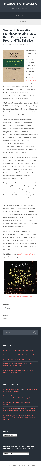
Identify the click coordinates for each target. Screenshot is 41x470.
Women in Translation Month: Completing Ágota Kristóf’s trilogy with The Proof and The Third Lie (19, 35)
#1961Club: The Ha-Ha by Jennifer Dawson (18, 350)
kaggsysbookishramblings (12, 389)
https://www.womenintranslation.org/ (20, 297)
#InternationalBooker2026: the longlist (16, 359)
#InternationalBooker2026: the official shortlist (19, 355)
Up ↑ (33, 465)
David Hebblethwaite (10, 396)
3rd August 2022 (9, 45)
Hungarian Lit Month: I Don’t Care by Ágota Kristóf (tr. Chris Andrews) (19, 417)
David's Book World (20, 4)
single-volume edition (25, 254)
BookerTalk (7, 402)
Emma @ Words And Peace (12, 415)
